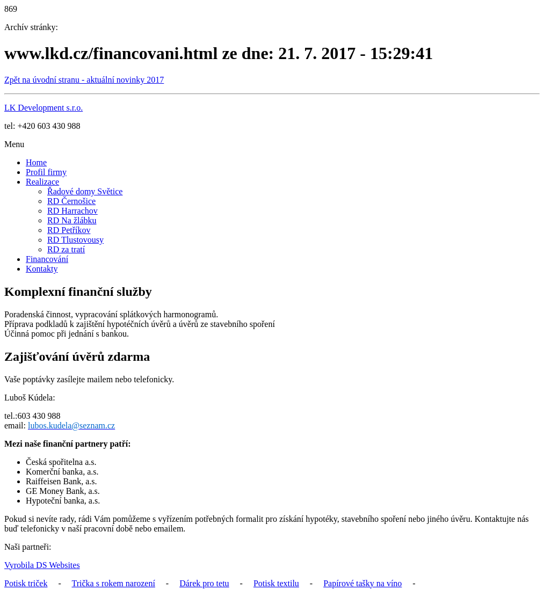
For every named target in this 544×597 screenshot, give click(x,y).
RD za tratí (66, 249)
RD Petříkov (68, 230)
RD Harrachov (72, 210)
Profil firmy (46, 172)
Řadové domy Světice (84, 191)
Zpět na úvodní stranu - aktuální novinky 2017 (84, 79)
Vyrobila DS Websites (42, 565)
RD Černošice (71, 201)
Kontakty (42, 268)
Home (36, 162)
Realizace (42, 181)
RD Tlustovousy (75, 239)
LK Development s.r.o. (43, 107)
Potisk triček (25, 583)
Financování (47, 259)
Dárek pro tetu (204, 583)
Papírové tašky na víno (362, 583)
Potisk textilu (276, 583)
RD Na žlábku (72, 220)
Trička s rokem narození (113, 583)
